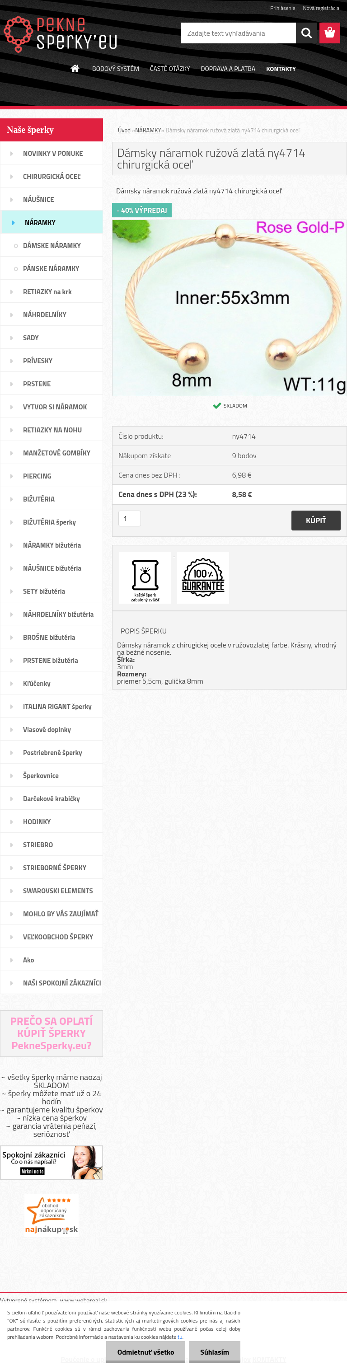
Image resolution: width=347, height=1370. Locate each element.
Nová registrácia (321, 8)
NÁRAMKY (148, 130)
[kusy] (129, 518)
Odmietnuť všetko (145, 1352)
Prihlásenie (282, 8)
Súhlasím (214, 1352)
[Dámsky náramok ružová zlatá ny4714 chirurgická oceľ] (230, 223)
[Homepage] (75, 68)
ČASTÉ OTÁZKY (170, 68)
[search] (306, 33)
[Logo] (62, 33)
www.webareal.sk (84, 1300)
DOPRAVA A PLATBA (228, 68)
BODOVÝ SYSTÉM (115, 68)
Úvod (124, 130)
